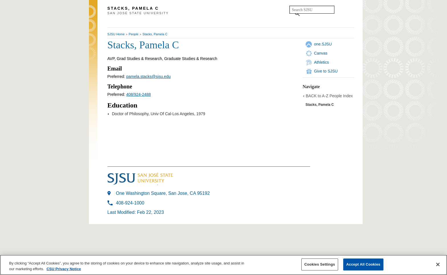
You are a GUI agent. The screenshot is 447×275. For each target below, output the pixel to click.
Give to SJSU (326, 71)
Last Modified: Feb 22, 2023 (135, 212)
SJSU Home (116, 34)
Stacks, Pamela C (155, 34)
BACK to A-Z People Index (329, 96)
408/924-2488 (138, 94)
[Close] (438, 264)
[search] (311, 10)
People (133, 34)
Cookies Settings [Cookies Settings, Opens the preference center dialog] (319, 264)
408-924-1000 (130, 202)
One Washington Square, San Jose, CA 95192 (163, 193)
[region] (223, 265)
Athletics (321, 62)
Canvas (321, 53)
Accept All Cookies (363, 264)
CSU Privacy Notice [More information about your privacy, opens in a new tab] (63, 269)
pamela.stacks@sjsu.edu (148, 76)
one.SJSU (323, 44)
